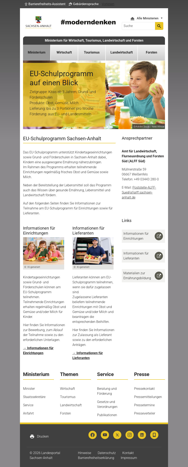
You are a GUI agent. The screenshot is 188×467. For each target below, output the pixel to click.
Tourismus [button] (92, 52)
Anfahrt (28, 413)
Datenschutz (107, 453)
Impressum (129, 458)
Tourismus (67, 397)
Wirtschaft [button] (64, 52)
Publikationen (107, 415)
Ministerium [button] (36, 52)
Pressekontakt (144, 389)
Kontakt (128, 453)
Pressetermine (144, 405)
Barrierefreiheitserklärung (96, 458)
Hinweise (84, 453)
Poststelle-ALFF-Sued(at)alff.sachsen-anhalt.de (139, 192)
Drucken (39, 436)
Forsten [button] (151, 52)
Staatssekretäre (34, 397)
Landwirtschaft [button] (121, 52)
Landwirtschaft (71, 405)
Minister (29, 389)
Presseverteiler (144, 413)
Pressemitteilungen (148, 397)
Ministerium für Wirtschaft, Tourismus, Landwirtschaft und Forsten (94, 40)
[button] (45, 4)
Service (28, 405)
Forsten (65, 413)
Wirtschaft (67, 389)
